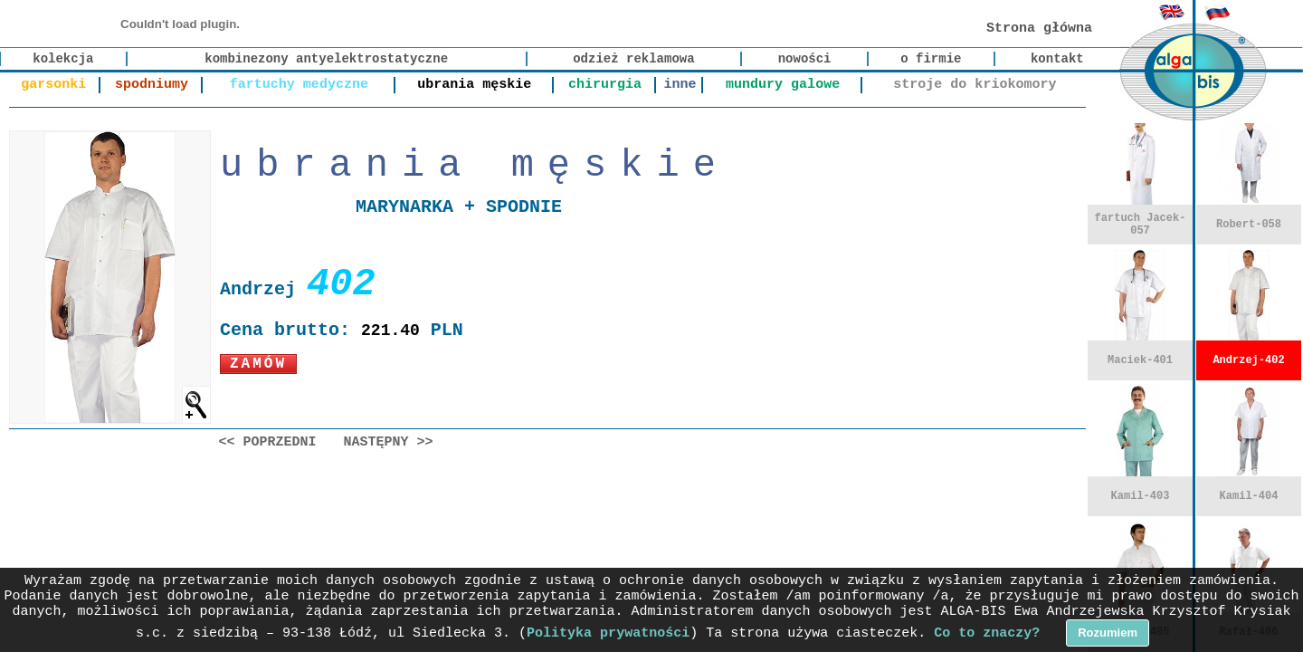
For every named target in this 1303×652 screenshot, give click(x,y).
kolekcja (63, 59)
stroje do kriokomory (974, 84)
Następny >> (388, 442)
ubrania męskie (474, 84)
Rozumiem (1107, 632)
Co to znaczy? (987, 633)
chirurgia (605, 84)
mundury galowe (783, 84)
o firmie (930, 59)
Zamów (258, 364)
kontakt (1057, 59)
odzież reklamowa (633, 59)
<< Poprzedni (268, 442)
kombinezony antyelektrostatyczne (326, 59)
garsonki (53, 84)
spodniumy (151, 84)
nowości (805, 59)
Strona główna (1039, 28)
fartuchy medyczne (299, 84)
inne (679, 84)
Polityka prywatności (608, 633)
